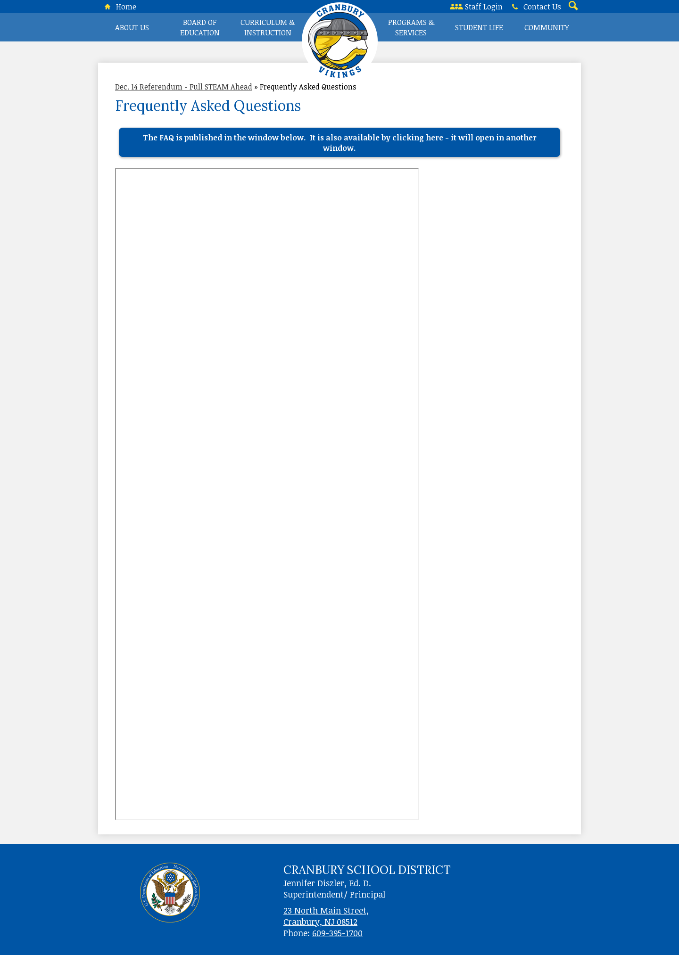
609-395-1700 (337, 933)
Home (118, 6)
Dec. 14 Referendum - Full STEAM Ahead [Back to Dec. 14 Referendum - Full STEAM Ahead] (183, 87)
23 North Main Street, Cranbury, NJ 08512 (326, 916)
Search (572, 6)
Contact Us (534, 6)
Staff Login (476, 6)
